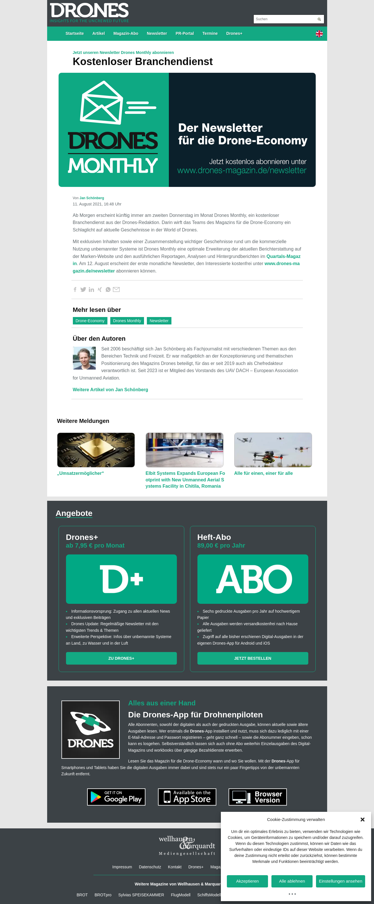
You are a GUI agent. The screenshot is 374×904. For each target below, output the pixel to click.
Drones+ (234, 33)
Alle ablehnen (292, 881)
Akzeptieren (247, 881)
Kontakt (174, 867)
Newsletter (157, 33)
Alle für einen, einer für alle (263, 473)
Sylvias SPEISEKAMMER (141, 895)
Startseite (75, 33)
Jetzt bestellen (252, 658)
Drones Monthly (127, 320)
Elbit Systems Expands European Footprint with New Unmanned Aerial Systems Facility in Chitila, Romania (185, 480)
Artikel (98, 33)
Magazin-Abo (125, 33)
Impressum (122, 867)
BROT (82, 895)
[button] (362, 819)
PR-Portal (185, 33)
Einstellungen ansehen (340, 881)
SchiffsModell (209, 895)
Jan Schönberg (91, 198)
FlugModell (180, 895)
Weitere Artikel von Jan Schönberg (110, 389)
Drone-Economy (90, 320)
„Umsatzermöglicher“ (80, 473)
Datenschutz (150, 867)
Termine (210, 33)
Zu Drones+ (121, 658)
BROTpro (103, 895)
